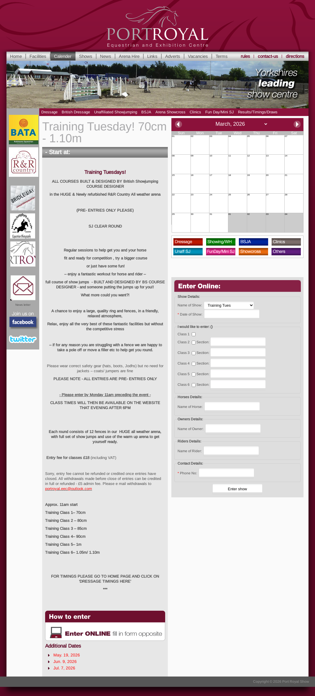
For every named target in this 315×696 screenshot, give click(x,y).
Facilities (37, 56)
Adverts (172, 56)
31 (210, 214)
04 (229, 136)
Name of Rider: (190, 451)
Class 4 (184, 363)
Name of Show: (190, 305)
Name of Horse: (191, 407)
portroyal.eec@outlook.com (68, 488)
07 (286, 136)
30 (192, 214)
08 (173, 156)
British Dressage (76, 112)
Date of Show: (190, 314)
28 (286, 195)
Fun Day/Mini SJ (219, 112)
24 (210, 195)
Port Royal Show (295, 681)
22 (173, 195)
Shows (85, 56)
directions (295, 56)
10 (210, 156)
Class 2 (184, 342)
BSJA (146, 112)
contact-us (268, 56)
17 (210, 175)
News (105, 56)
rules (245, 56)
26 (248, 195)
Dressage (49, 112)
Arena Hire (129, 56)
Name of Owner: (191, 429)
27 (267, 195)
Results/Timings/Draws (258, 112)
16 (192, 175)
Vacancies (198, 56)
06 (267, 136)
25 (229, 195)
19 (248, 175)
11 (229, 156)
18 (229, 175)
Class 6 (184, 385)
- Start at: (57, 152)
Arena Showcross (170, 112)
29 (173, 214)
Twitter (23, 339)
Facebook (23, 320)
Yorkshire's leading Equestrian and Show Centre (158, 27)
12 (248, 156)
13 (267, 156)
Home (16, 56)
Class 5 (184, 374)
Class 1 (184, 334)
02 (192, 136)
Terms (222, 56)
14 (286, 156)
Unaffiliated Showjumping (115, 112)
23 (192, 195)
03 (210, 136)
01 (173, 136)
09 (192, 156)
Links (152, 56)
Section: (202, 342)
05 (248, 136)
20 (267, 175)
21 (286, 175)
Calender (62, 56)
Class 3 (184, 353)
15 (173, 175)
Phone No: (188, 473)
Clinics (195, 112)
